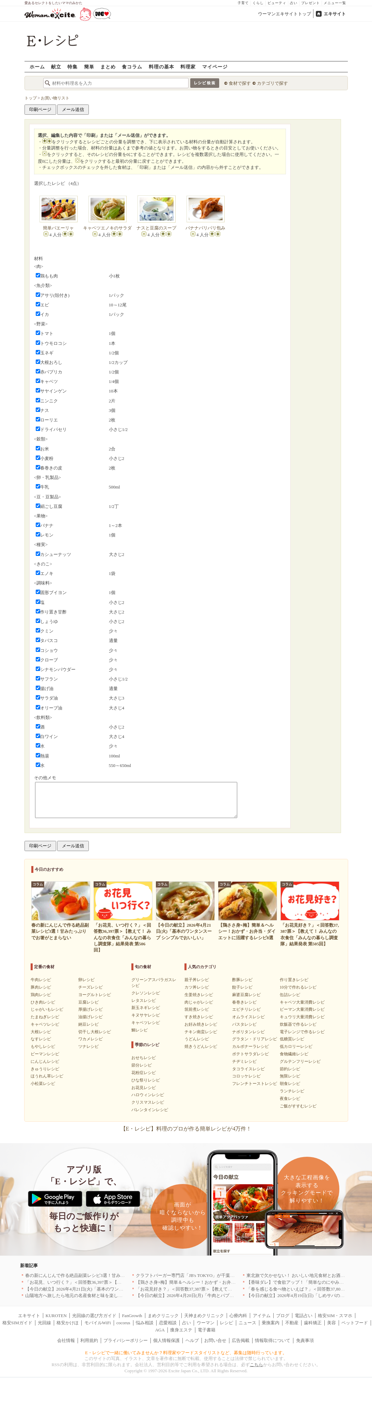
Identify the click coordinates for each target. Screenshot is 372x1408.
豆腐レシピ (88, 1002)
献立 (56, 66)
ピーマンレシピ (45, 1054)
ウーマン (205, 1322)
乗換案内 (270, 1322)
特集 (72, 66)
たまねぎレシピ (45, 1016)
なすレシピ (41, 1039)
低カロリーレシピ (296, 1046)
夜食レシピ (290, 1098)
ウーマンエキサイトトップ (284, 13)
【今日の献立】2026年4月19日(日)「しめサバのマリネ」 (302, 1295)
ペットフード (354, 1322)
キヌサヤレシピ (145, 1015)
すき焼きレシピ (198, 1016)
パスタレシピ (244, 1024)
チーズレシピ (90, 987)
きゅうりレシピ (45, 1069)
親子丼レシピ (196, 979)
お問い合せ (215, 1340)
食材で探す (240, 83)
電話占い (303, 1315)
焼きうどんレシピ (200, 1046)
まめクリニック (163, 1315)
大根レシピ (41, 1031)
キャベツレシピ (45, 1024)
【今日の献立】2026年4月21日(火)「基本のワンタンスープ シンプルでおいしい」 (105, 1289)
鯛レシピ (139, 1030)
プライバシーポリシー (125, 1340)
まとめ (108, 66)
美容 (331, 1322)
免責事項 (305, 1340)
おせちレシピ (143, 1057)
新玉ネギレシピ (145, 1007)
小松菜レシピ (43, 1083)
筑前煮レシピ (196, 1009)
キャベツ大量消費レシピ (302, 1002)
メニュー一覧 (335, 3)
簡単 (89, 66)
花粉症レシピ (143, 1072)
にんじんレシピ (45, 1061)
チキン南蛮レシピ (200, 1031)
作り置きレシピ (294, 979)
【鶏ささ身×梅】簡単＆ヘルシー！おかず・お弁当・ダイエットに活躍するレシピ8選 (220, 1282)
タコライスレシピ (248, 1069)
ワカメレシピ (90, 1039)
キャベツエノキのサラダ (107, 227)
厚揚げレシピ (90, 1009)
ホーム (37, 66)
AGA (160, 1329)
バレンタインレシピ (149, 1109)
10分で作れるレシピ (298, 987)
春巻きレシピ (244, 1002)
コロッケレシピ (246, 1076)
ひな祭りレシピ (145, 1080)
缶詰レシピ (290, 994)
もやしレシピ (43, 1046)
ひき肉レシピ (43, 1002)
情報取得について (272, 1340)
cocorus (123, 1322)
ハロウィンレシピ (147, 1094)
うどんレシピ (196, 1039)
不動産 (291, 1322)
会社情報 (66, 1340)
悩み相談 (144, 1322)
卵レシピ (86, 979)
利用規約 (89, 1340)
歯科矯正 (313, 1322)
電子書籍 (206, 1329)
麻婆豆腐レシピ (246, 994)
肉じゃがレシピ (198, 1002)
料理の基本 (161, 66)
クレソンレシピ (145, 993)
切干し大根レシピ (94, 1031)
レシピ (226, 1322)
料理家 (188, 66)
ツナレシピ (88, 1046)
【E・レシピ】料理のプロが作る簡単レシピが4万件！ (186, 1129)
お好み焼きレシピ (200, 1024)
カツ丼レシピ (196, 987)
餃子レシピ (242, 987)
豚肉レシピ (41, 987)
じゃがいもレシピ (47, 1009)
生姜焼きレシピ (198, 994)
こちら (256, 1364)
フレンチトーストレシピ (254, 1083)
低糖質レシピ (292, 1039)
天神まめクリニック (204, 1315)
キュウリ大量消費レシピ (302, 1016)
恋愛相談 (168, 1322)
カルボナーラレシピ (250, 1046)
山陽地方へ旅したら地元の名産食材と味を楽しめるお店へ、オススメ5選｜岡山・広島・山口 (117, 1295)
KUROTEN (56, 1315)
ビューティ (277, 3)
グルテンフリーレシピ (300, 1061)
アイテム (262, 1315)
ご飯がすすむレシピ (298, 1106)
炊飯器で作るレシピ (298, 1024)
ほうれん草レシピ (47, 1076)
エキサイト (335, 13)
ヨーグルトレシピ (94, 994)
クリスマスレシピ (147, 1102)
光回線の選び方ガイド (94, 1315)
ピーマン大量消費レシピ (302, 1009)
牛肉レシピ (41, 979)
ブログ (282, 1315)
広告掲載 (240, 1340)
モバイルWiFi (97, 1322)
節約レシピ (290, 1069)
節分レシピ (141, 1065)
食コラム (132, 66)
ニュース (247, 1322)
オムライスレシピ (248, 1016)
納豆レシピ (88, 1024)
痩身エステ (181, 1329)
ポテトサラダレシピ (250, 1054)
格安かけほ (67, 1322)
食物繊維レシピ (294, 1054)
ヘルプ (192, 1340)
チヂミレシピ (244, 1061)
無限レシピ (290, 1076)
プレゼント (310, 3)
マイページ (215, 66)
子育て (243, 3)
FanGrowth (132, 1315)
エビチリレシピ (246, 1009)
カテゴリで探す (272, 83)
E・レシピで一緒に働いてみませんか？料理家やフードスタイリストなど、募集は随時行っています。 (186, 1352)
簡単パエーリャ (58, 227)
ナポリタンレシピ (248, 1031)
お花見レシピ (143, 1087)
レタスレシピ (143, 1000)
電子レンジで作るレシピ (302, 1031)
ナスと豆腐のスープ (156, 227)
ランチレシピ (292, 1091)
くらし (258, 3)
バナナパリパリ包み (205, 227)
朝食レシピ (290, 1083)
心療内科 (238, 1315)
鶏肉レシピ (41, 994)
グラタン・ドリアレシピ (254, 1039)
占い (293, 3)
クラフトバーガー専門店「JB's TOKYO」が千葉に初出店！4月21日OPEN (207, 1275)
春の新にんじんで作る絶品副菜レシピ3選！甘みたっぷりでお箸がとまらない (101, 1275)
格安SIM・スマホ (335, 1315)
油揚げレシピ (90, 1016)
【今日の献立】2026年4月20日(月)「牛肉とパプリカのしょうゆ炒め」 (205, 1295)
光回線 (44, 1322)
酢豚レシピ (242, 979)
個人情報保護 (166, 1340)
